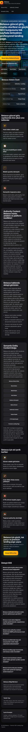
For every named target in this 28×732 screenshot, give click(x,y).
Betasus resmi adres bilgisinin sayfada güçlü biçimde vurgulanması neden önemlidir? (14, 622)
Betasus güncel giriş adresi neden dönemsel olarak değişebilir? (13, 568)
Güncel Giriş (4, 7)
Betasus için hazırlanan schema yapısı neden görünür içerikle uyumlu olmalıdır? (14, 660)
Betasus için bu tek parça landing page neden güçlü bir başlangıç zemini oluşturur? (12, 669)
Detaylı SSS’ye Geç (10, 553)
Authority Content (14, 7)
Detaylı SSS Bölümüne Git (9, 63)
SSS (13, 11)
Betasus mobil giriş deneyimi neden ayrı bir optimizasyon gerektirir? (13, 613)
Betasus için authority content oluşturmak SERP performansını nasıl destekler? (14, 632)
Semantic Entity (5, 11)
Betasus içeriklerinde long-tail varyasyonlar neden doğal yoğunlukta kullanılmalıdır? (12, 642)
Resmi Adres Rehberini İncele (10, 58)
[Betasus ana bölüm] (10, 2)
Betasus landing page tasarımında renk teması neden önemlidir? (13, 650)
